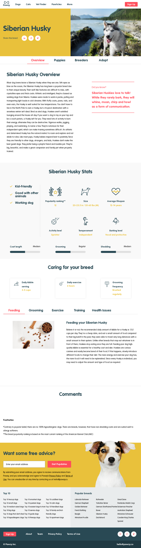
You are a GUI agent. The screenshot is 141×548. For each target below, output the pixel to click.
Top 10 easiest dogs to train (35, 507)
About (29, 534)
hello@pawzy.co (125, 544)
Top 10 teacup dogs (10, 499)
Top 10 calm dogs (52, 503)
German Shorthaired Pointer (106, 507)
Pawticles (57, 4)
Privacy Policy (55, 476)
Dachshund (100, 517)
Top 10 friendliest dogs (54, 507)
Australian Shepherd (125, 510)
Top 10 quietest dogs (32, 503)
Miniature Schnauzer (125, 514)
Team (40, 534)
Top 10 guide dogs (32, 514)
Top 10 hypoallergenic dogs (13, 517)
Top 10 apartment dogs (55, 517)
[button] (25, 38)
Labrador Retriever (82, 499)
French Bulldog (80, 510)
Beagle (77, 514)
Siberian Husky (102, 514)
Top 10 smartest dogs (33, 499)
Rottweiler (100, 499)
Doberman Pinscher (124, 507)
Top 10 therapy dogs (32, 517)
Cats (28, 4)
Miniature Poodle (81, 517)
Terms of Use (73, 534)
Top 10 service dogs (32, 510)
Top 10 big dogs (9, 510)
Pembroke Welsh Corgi (126, 503)
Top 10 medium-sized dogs (13, 507)
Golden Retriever (81, 507)
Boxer (98, 510)
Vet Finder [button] (41, 4)
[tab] (38, 60)
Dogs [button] (18, 4)
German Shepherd (81, 503)
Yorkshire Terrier (102, 503)
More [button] (69, 4)
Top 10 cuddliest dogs (54, 499)
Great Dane (121, 499)
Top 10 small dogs (10, 503)
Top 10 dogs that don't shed (13, 514)
